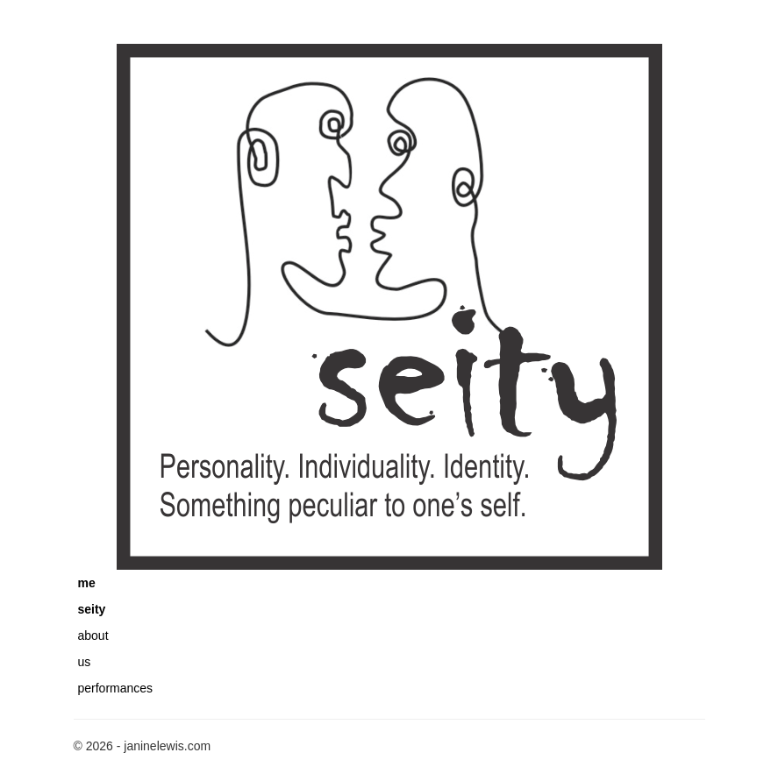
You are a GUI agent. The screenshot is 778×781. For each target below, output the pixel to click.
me (87, 583)
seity (92, 609)
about (93, 635)
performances (115, 688)
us (84, 662)
